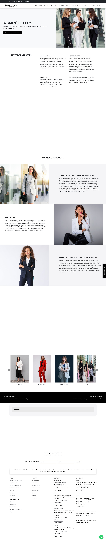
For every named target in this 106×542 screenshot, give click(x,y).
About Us (12, 502)
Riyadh (77, 496)
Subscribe (78, 462)
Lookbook (85, 5)
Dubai (55, 493)
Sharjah (56, 525)
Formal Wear (35, 480)
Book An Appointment (73, 5)
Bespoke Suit (13, 483)
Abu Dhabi (78, 480)
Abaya (33, 493)
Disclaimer (12, 507)
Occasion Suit (42, 384)
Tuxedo (12, 490)
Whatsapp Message (60, 482)
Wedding (54, 5)
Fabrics (61, 5)
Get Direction (58, 505)
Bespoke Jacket (36, 485)
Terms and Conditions (15, 509)
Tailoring (12, 493)
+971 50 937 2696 (13, 1)
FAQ (11, 512)
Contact (100, 5)
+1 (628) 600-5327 (85, 524)
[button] (46, 454)
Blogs (93, 5)
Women (46, 5)
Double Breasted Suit (15, 485)
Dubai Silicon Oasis (59, 508)
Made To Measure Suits (16, 480)
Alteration (12, 495)
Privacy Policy (13, 504)
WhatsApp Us (58, 502)
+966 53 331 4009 (84, 502)
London (78, 510)
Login (94, 1)
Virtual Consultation (9, 396)
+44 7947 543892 (85, 515)
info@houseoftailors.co (24, 1)
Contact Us (58, 480)
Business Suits (64, 384)
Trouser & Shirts (14, 488)
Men (40, 5)
